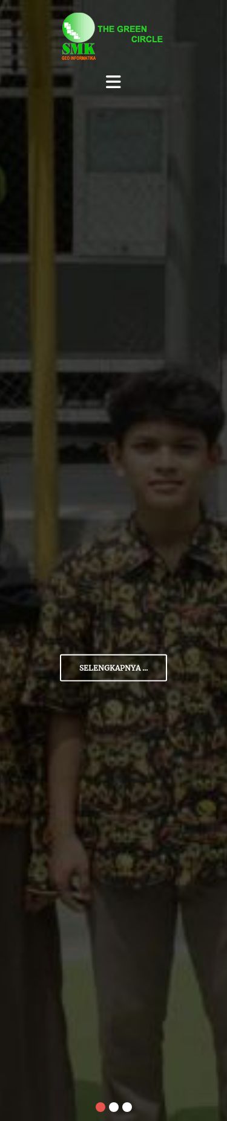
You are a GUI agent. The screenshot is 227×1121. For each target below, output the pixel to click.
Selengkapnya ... (113, 667)
